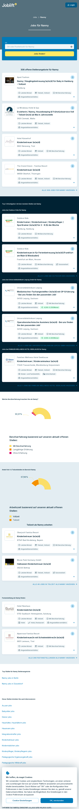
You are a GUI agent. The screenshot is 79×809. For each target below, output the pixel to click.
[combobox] (39, 46)
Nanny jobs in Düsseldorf (12, 684)
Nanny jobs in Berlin (10, 678)
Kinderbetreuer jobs (10, 740)
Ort (6, 43)
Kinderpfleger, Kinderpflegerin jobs (17, 751)
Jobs (35, 17)
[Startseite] (9, 5)
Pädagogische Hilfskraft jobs (14, 763)
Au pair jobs (7, 705)
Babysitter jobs (8, 711)
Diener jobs (7, 717)
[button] (71, 46)
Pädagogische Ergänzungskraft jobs (17, 757)
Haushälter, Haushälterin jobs (14, 723)
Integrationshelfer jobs (11, 734)
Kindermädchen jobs (10, 746)
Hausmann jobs (8, 728)
